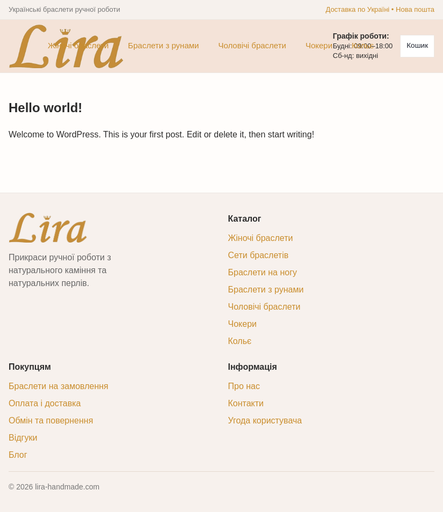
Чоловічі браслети (252, 45)
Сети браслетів (258, 255)
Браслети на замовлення (58, 386)
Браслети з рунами (163, 45)
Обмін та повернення (51, 420)
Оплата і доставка (45, 403)
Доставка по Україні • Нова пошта (379, 9)
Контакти (246, 403)
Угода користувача (265, 420)
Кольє (363, 45)
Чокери (319, 45)
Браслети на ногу (262, 272)
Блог (18, 454)
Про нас (244, 386)
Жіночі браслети (78, 45)
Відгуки (23, 437)
